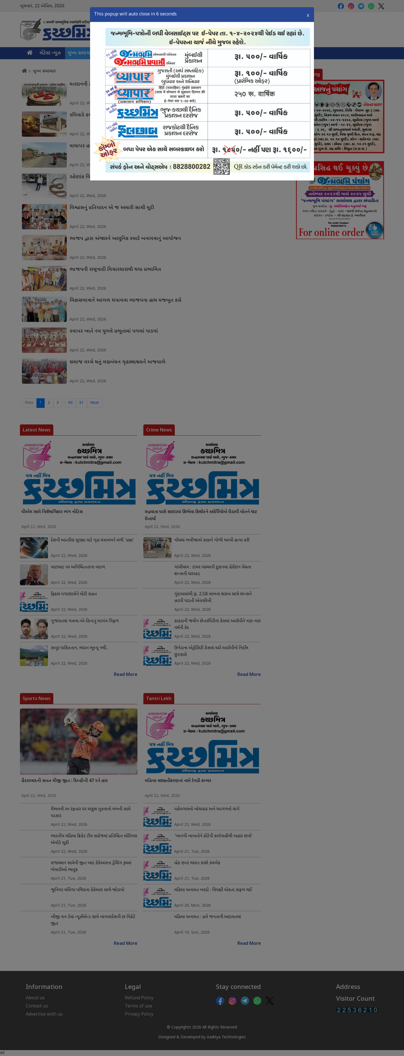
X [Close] (308, 14)
